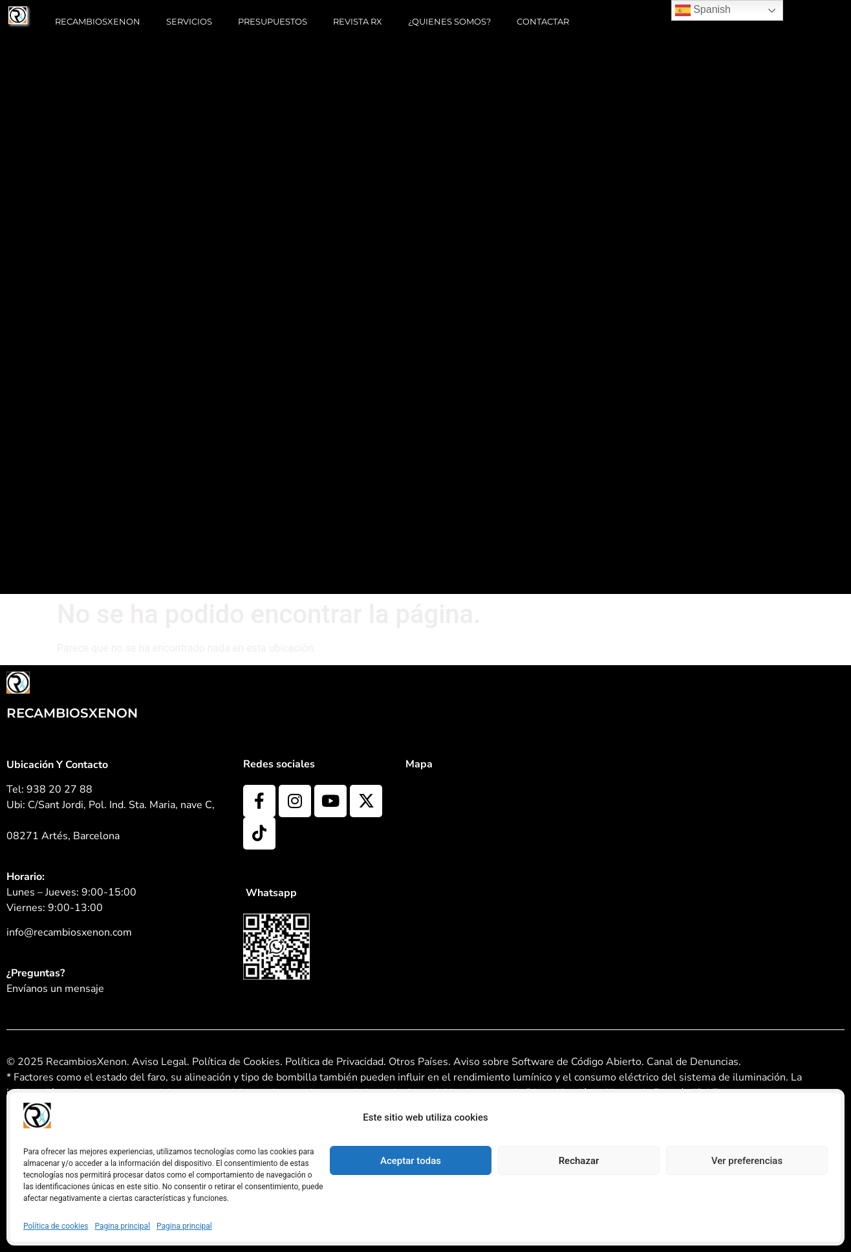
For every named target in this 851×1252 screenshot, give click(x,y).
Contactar (543, 21)
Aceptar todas (410, 1161)
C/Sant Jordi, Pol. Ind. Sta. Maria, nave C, (121, 805)
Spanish (703, 10)
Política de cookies (56, 1226)
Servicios (189, 21)
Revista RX (357, 21)
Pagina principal (123, 1226)
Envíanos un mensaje (55, 989)
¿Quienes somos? (449, 21)
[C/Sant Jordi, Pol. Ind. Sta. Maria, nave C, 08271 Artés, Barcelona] (563, 882)
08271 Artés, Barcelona (63, 836)
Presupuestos (272, 21)
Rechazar (579, 1161)
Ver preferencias (746, 1161)
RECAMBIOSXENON (97, 21)
